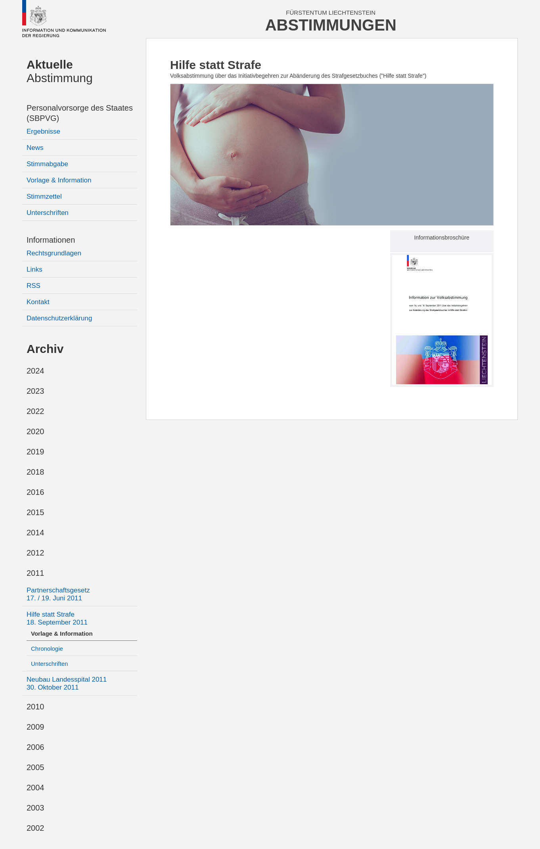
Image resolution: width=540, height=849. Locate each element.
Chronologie (47, 648)
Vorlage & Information (59, 180)
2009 (35, 727)
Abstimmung (60, 71)
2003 (35, 807)
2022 (35, 411)
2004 (35, 787)
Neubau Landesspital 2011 (67, 683)
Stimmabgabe (47, 164)
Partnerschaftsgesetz (58, 594)
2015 (35, 512)
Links (34, 269)
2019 (35, 451)
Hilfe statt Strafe (57, 618)
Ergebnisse (43, 131)
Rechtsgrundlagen (54, 253)
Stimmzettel (44, 196)
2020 (35, 431)
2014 (35, 532)
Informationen (51, 240)
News (35, 147)
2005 (35, 767)
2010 (35, 706)
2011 (35, 573)
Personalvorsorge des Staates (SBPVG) (80, 113)
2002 (35, 828)
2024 (35, 370)
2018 (35, 472)
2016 (35, 492)
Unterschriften (48, 213)
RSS (33, 285)
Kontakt (38, 302)
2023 (35, 391)
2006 (35, 747)
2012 (35, 552)
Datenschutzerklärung (59, 318)
